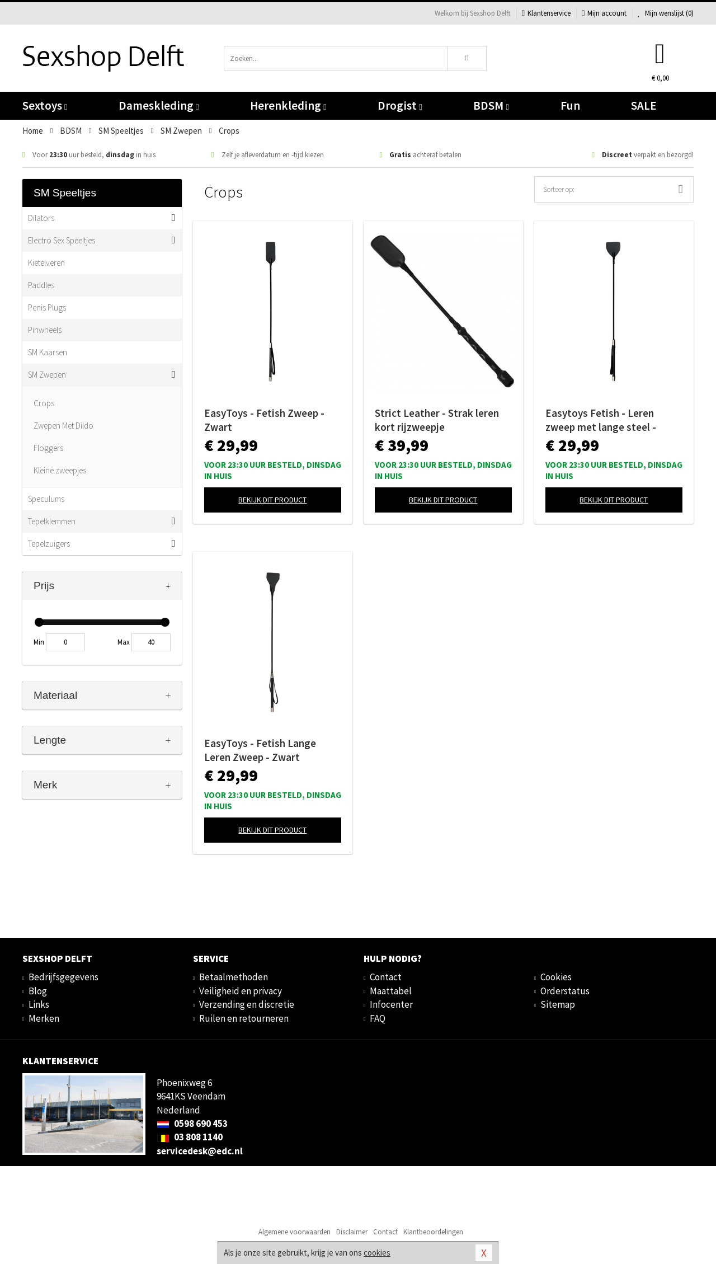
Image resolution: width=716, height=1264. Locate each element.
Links (39, 1004)
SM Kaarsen (47, 352)
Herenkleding (288, 105)
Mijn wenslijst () (666, 13)
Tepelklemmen (52, 521)
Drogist (400, 105)
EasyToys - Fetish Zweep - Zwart (264, 420)
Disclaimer (352, 1232)
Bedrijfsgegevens (63, 977)
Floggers (48, 448)
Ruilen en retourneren (244, 1018)
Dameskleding (159, 105)
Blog (38, 991)
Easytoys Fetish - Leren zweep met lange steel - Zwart (600, 420)
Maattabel (391, 991)
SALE (644, 105)
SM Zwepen (47, 374)
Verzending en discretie (246, 1004)
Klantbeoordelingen (433, 1232)
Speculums (46, 499)
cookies (377, 1252)
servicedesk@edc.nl (200, 1151)
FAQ (377, 1018)
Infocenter (391, 1004)
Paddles (41, 285)
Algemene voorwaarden (294, 1232)
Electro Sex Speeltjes (61, 240)
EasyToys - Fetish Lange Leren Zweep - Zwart (260, 750)
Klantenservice (546, 13)
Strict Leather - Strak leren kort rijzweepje (437, 420)
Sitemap (557, 1004)
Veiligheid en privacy (240, 991)
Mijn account (604, 13)
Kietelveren (46, 262)
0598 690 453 (192, 1123)
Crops (44, 403)
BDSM (490, 105)
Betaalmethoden (233, 977)
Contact (386, 977)
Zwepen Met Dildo (63, 425)
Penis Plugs (47, 307)
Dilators (41, 218)
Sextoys (44, 105)
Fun (570, 105)
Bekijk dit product (272, 500)
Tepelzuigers (49, 543)
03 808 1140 (190, 1137)
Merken (44, 1018)
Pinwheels (45, 330)
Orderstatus (565, 991)
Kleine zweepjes (60, 470)
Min (39, 642)
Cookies (556, 977)
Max (123, 642)
